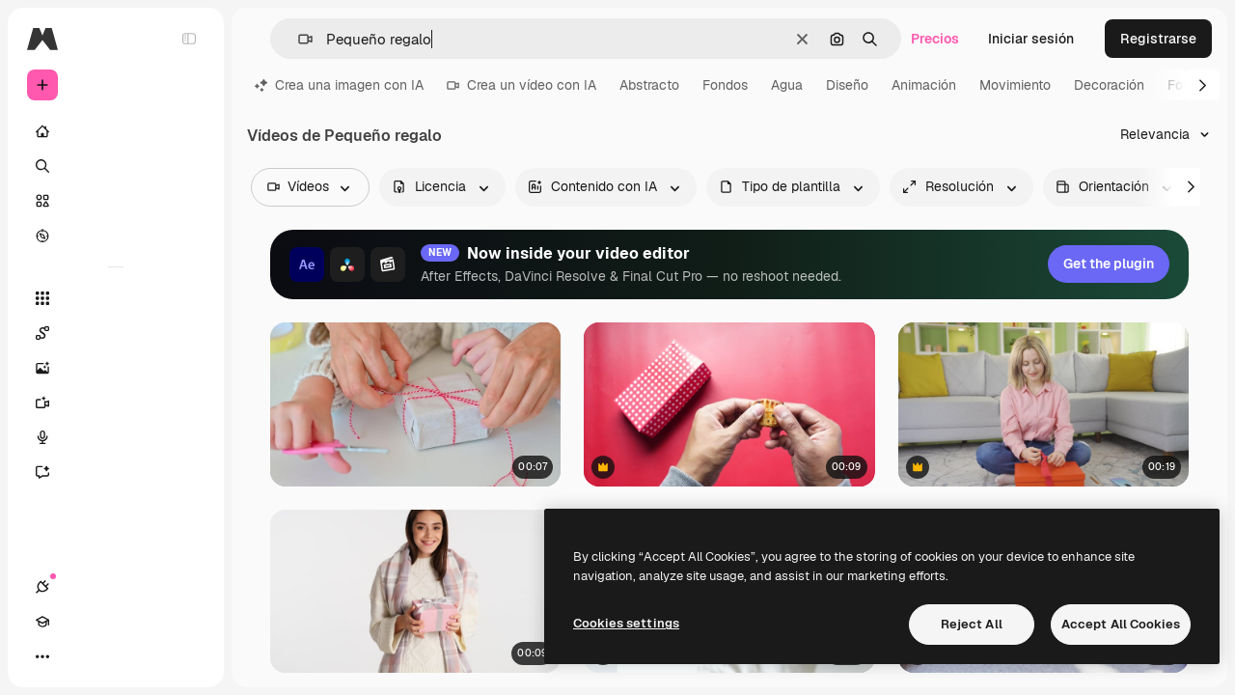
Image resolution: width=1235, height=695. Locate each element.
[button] (297, 39)
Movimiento (1015, 85)
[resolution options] (961, 187)
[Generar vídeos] (116, 402)
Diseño (847, 85)
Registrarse (1158, 38)
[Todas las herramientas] (116, 298)
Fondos (725, 85)
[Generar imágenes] (116, 367)
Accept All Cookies (1120, 624)
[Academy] (77, 656)
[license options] (442, 187)
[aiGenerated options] (606, 187)
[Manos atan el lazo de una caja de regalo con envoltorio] (415, 404)
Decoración (1109, 85)
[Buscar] (116, 166)
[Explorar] (116, 235)
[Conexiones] (42, 656)
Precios (935, 38)
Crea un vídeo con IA (521, 85)
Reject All (971, 624)
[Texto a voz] (116, 437)
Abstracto (649, 85)
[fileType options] (793, 187)
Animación (924, 85)
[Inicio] (116, 131)
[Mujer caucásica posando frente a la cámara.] (415, 591)
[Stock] (116, 200)
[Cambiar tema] (111, 656)
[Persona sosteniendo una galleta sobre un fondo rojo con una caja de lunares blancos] (729, 404)
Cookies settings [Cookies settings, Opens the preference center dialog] (626, 623)
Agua (787, 85)
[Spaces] (116, 333)
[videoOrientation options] (1116, 187)
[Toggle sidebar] (189, 38)
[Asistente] (116, 472)
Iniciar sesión (1031, 38)
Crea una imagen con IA (339, 85)
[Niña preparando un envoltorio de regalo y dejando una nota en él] (1043, 404)
